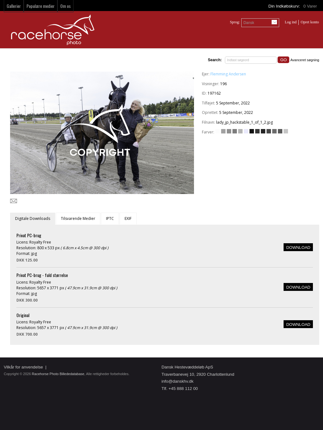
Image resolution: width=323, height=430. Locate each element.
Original (22, 315)
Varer (310, 6)
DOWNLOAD (298, 247)
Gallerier (14, 6)
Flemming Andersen (228, 74)
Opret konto (310, 22)
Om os (65, 6)
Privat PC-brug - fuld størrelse (42, 275)
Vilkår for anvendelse (23, 367)
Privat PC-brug (28, 235)
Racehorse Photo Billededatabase (58, 374)
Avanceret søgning (304, 60)
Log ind (291, 22)
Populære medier (40, 6)
